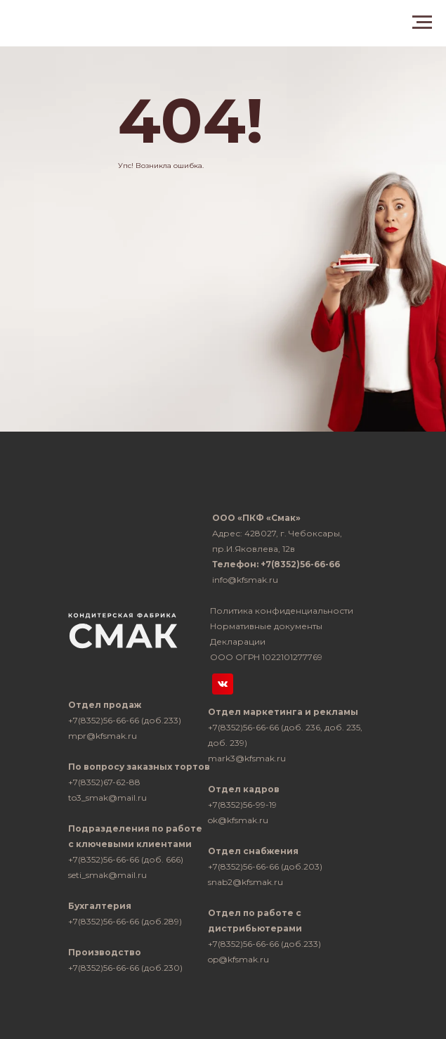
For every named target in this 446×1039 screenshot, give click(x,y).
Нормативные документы (266, 626)
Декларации (237, 641)
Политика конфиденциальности (281, 610)
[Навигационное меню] (422, 22)
